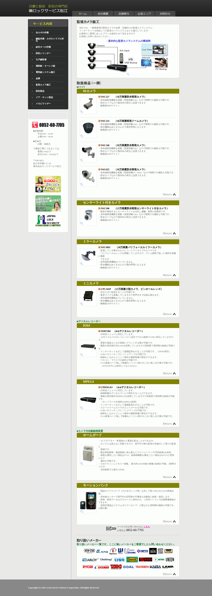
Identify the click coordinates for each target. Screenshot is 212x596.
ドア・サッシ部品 (44, 97)
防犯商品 (40, 91)
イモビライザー (43, 103)
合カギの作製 (42, 32)
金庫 (38, 78)
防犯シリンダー (43, 53)
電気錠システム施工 (45, 72)
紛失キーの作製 (43, 47)
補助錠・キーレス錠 (45, 66)
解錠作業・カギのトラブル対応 (50, 39)
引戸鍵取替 (41, 59)
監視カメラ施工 (43, 84)
